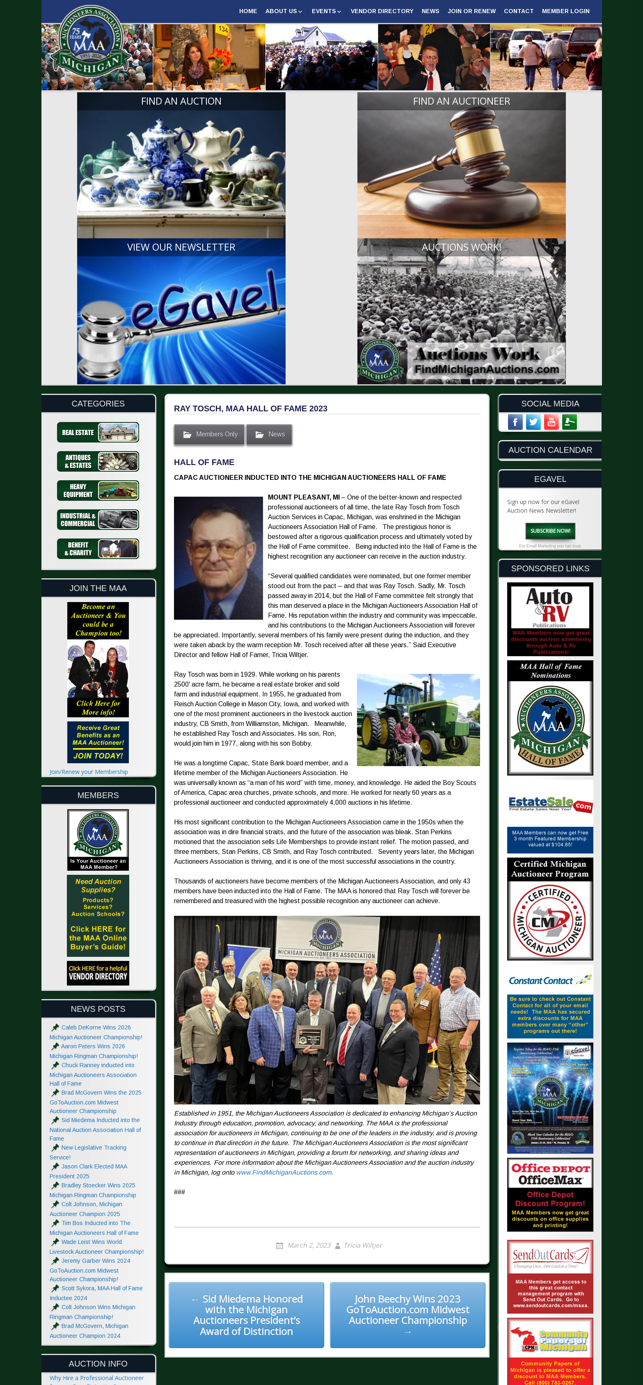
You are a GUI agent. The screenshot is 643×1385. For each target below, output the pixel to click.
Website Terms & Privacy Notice (93, 1348)
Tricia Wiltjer (362, 1051)
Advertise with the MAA (81, 1331)
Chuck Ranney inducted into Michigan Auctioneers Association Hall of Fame (93, 880)
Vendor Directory (382, 11)
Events (324, 11)
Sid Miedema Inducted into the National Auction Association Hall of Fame (95, 935)
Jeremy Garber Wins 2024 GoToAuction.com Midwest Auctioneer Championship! (90, 1075)
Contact (519, 11)
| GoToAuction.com (564, 1378)
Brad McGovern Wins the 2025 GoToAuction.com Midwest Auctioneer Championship (96, 907)
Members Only (217, 240)
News (430, 11)
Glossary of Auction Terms (85, 1293)
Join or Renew (472, 11)
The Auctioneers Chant (80, 1243)
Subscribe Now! (550, 336)
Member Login (566, 11)
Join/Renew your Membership (89, 578)
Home (248, 11)
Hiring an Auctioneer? (78, 1226)
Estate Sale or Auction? (80, 1209)
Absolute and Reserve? (80, 1276)
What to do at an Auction (83, 1260)
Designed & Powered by (497, 1378)
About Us (281, 11)
